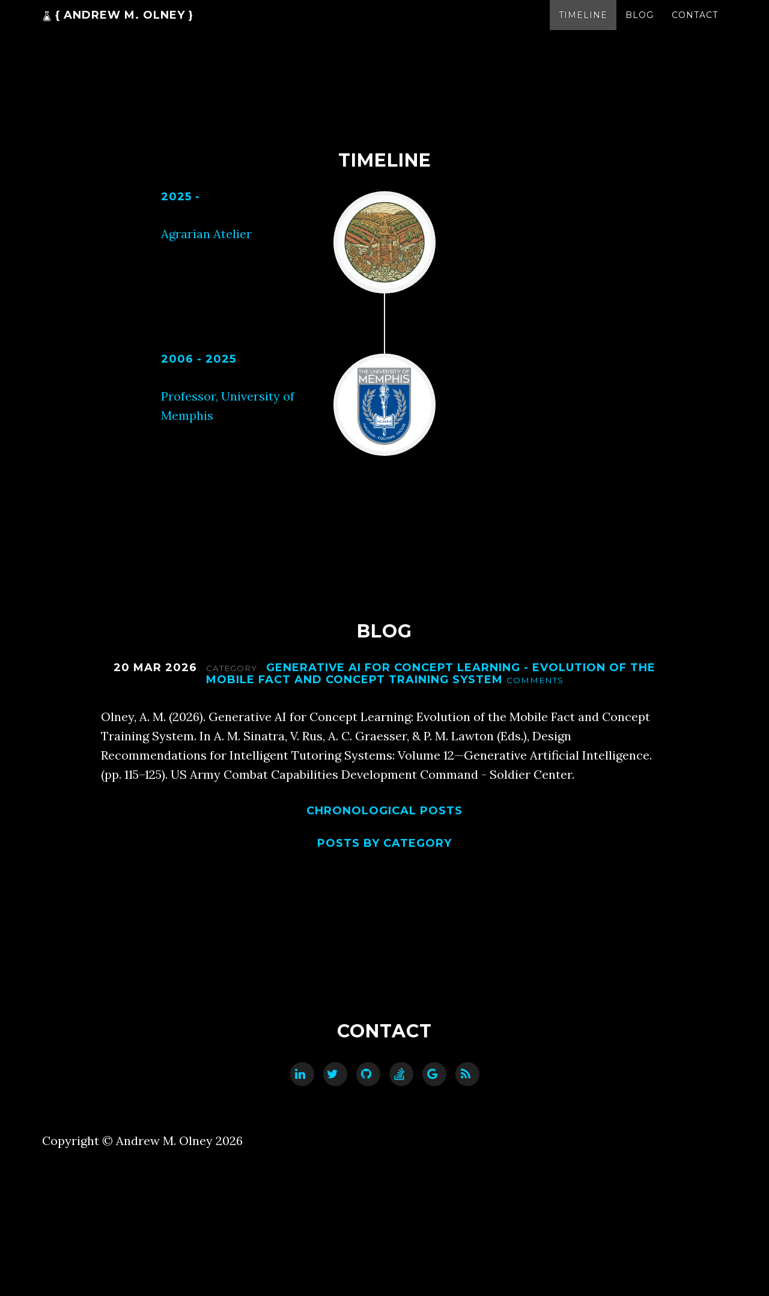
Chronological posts (384, 810)
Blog (639, 27)
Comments (535, 680)
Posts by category (384, 843)
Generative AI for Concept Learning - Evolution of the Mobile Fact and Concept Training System (431, 673)
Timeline (583, 27)
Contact (695, 27)
